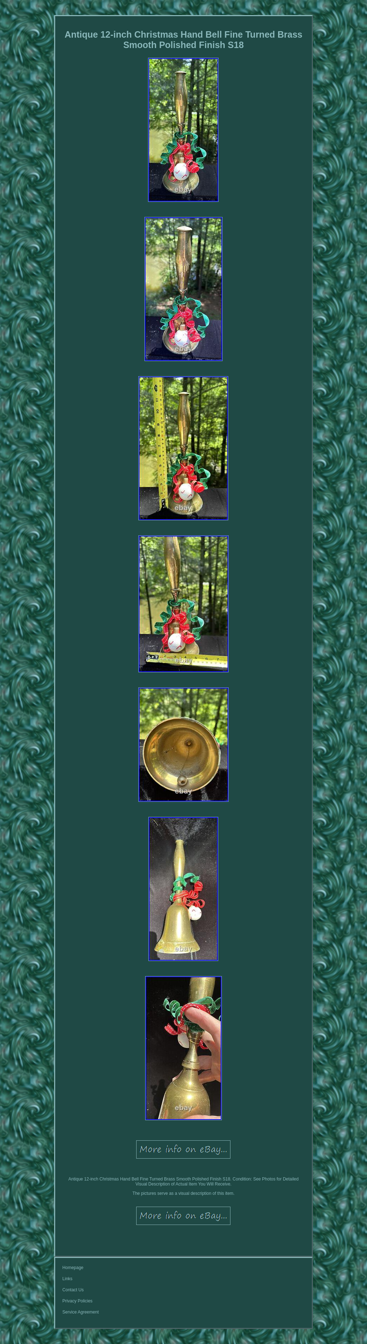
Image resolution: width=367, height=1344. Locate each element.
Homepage (73, 1267)
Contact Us (73, 1289)
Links (67, 1278)
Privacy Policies (77, 1300)
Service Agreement (80, 1312)
